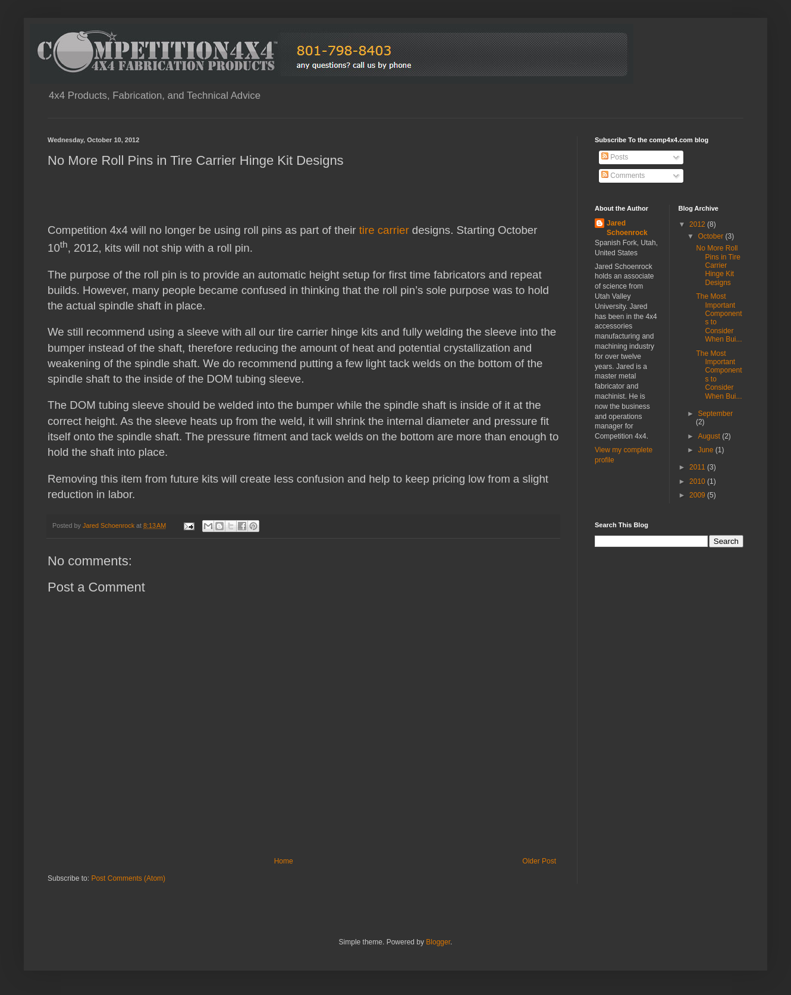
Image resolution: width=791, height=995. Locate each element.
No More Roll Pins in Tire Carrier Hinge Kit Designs (718, 265)
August (710, 436)
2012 (698, 224)
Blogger (438, 942)
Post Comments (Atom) (128, 878)
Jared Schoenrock (627, 228)
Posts (614, 157)
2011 (698, 467)
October (711, 236)
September (715, 413)
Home (283, 861)
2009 (698, 495)
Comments (623, 175)
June (706, 450)
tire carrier (384, 230)
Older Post (539, 861)
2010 (698, 481)
